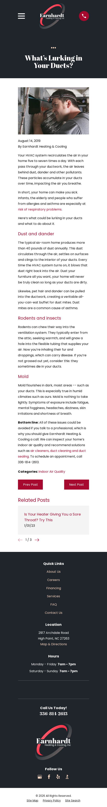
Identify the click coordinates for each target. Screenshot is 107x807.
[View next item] (37, 540)
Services (53, 596)
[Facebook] (49, 777)
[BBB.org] (67, 777)
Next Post (76, 484)
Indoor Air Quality (51, 471)
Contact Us (53, 612)
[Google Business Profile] (40, 777)
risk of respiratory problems (40, 209)
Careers (53, 580)
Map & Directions (53, 644)
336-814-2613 (54, 713)
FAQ (53, 604)
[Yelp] (58, 777)
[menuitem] (32, 800)
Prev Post (30, 484)
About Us (54, 571)
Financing (53, 588)
